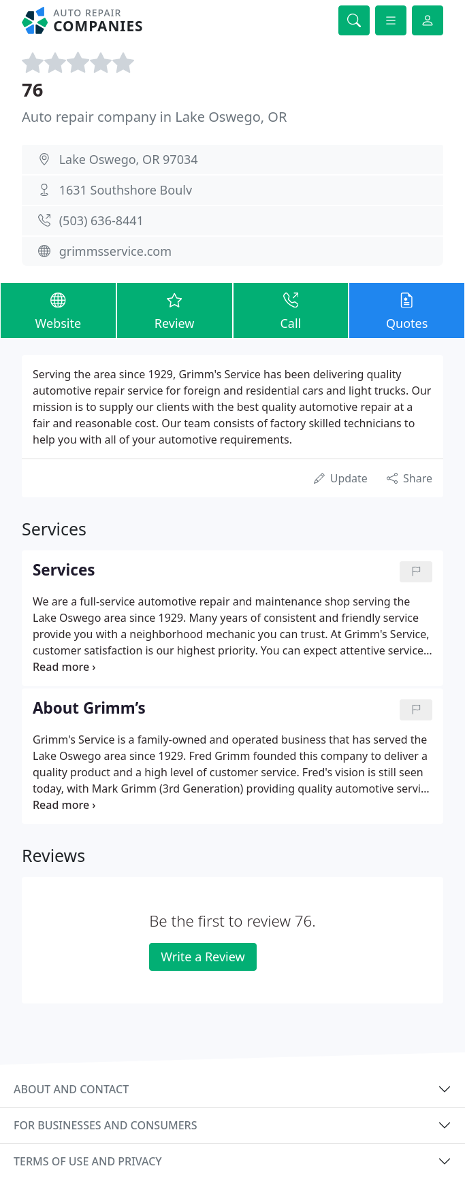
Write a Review (202, 956)
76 (32, 89)
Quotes (406, 309)
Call (291, 309)
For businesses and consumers (105, 1125)
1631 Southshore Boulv (125, 190)
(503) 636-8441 (101, 220)
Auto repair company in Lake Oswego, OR (154, 116)
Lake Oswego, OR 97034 (128, 159)
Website (58, 309)
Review (174, 309)
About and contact (71, 1089)
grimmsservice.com (115, 251)
